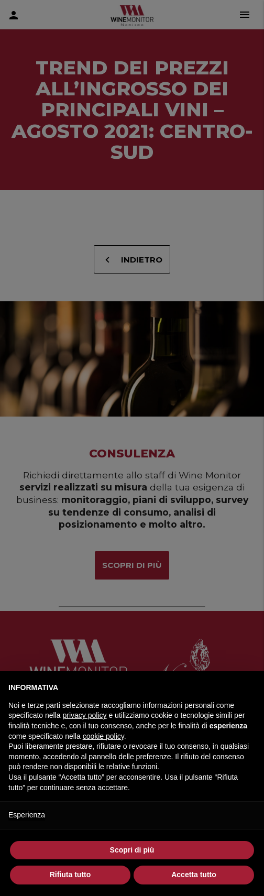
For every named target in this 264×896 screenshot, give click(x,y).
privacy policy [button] (85, 715)
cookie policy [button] (103, 736)
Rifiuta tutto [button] (70, 874)
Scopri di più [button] (132, 850)
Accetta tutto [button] (193, 874)
